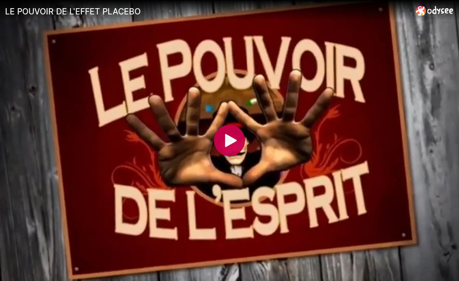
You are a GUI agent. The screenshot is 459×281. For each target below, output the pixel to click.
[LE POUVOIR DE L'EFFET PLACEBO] (207, 11)
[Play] (229, 140)
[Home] (435, 10)
